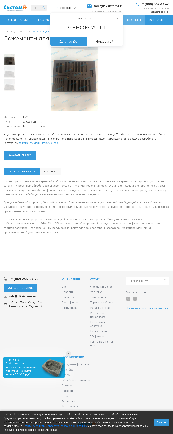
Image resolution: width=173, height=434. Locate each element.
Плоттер (67, 385)
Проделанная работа (21, 171)
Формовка (68, 401)
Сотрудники (70, 307)
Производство (73, 356)
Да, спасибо (68, 41)
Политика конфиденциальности (147, 308)
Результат (50, 171)
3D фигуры (97, 336)
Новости (67, 292)
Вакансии (68, 297)
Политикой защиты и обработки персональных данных (55, 426)
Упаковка (96, 292)
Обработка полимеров (76, 380)
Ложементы (98, 297)
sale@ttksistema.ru (108, 6)
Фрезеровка (70, 406)
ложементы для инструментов (38, 143)
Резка (65, 396)
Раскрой (67, 390)
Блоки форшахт (100, 331)
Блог (65, 286)
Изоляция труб (100, 307)
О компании (71, 278)
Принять (161, 422)
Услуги (95, 278)
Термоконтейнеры (102, 302)
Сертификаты (70, 302)
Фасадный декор (101, 286)
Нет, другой (105, 41)
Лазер (66, 375)
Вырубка (67, 369)
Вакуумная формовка (75, 364)
